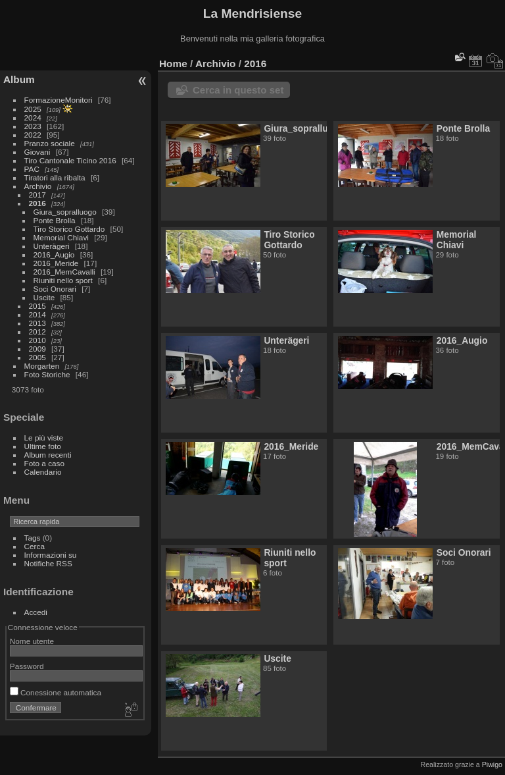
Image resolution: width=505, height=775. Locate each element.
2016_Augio (54, 254)
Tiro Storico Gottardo (69, 229)
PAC (31, 169)
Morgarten (42, 365)
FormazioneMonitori (58, 99)
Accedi (35, 612)
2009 (37, 348)
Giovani (37, 151)
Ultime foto (42, 446)
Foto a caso (44, 463)
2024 (32, 117)
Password (27, 666)
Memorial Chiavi (61, 237)
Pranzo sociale (49, 143)
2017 (37, 194)
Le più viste (44, 437)
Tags (32, 537)
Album (19, 79)
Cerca (34, 546)
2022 (32, 134)
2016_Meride (56, 263)
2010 (37, 340)
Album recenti (48, 454)
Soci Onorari (55, 288)
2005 (37, 357)
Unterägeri (52, 246)
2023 (32, 126)
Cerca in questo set (238, 89)
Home (173, 63)
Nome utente (32, 641)
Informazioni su (50, 554)
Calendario (43, 472)
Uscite (44, 297)
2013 (37, 323)
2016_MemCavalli (64, 271)
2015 (37, 306)
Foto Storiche (47, 374)
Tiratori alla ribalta (54, 177)
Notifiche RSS (48, 563)
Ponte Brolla (55, 220)
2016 (37, 203)
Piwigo (492, 764)
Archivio (38, 186)
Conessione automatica (55, 692)
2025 (32, 109)
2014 (37, 314)
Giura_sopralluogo (65, 211)
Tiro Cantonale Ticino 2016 (70, 160)
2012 (37, 331)
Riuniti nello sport (63, 280)
